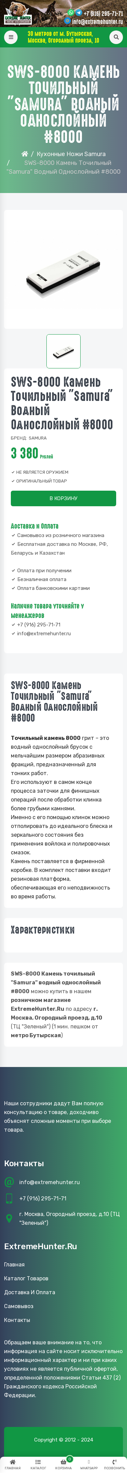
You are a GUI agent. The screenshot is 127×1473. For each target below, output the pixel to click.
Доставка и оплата (29, 1292)
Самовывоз (19, 1306)
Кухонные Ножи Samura (71, 154)
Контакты (17, 1320)
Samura (38, 438)
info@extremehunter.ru (97, 22)
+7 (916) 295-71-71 (103, 14)
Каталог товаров (26, 1278)
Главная (14, 1264)
